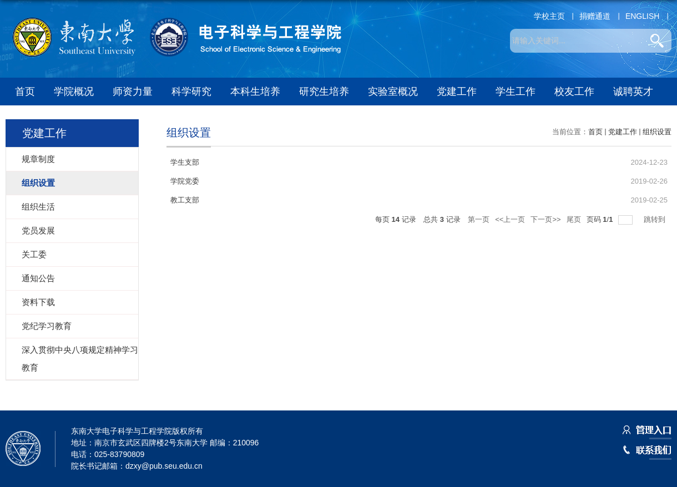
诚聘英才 (633, 91)
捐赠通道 (594, 16)
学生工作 (515, 91)
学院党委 (184, 181)
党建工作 (457, 91)
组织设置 (657, 132)
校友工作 (574, 91)
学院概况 (74, 91)
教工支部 (184, 200)
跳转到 (656, 219)
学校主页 (549, 16)
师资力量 (133, 91)
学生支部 (184, 162)
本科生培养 (255, 91)
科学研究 (191, 91)
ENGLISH (642, 16)
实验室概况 (393, 91)
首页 (25, 91)
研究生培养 (324, 91)
